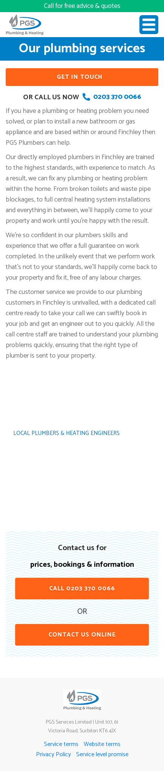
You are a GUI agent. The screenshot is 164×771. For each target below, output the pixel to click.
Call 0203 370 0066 (82, 588)
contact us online (82, 635)
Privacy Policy (53, 754)
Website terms (102, 744)
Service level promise (102, 754)
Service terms (61, 744)
